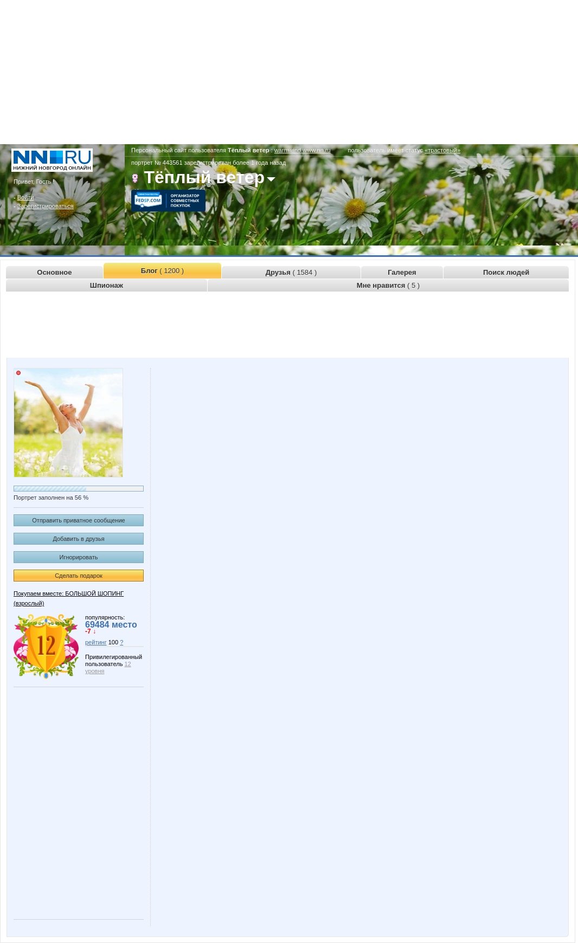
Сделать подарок (78, 575)
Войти (25, 197)
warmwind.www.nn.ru (302, 150)
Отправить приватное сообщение (78, 520)
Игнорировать (79, 557)
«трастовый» (442, 150)
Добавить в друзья (78, 538)
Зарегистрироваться (45, 206)
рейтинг (96, 642)
